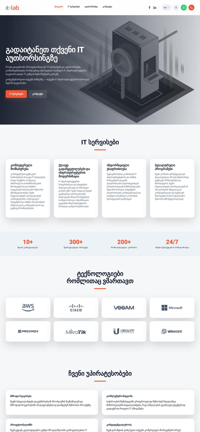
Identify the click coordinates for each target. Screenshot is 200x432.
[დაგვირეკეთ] (191, 7)
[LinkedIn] (155, 7)
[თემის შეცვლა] (176, 7)
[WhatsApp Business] (184, 7)
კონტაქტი (107, 6)
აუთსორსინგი (91, 6)
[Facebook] (149, 7)
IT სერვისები (74, 6)
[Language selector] (167, 7)
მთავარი (58, 6)
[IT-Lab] (12, 7)
